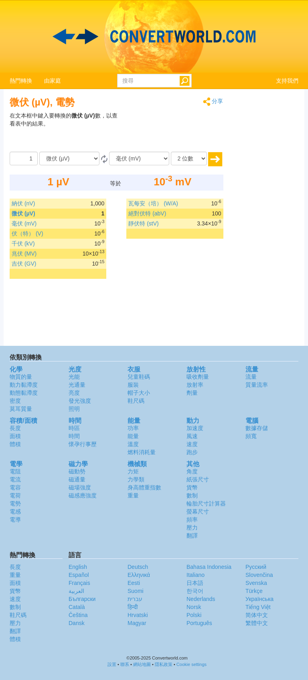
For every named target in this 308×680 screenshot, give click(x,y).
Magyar (137, 623)
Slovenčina (259, 575)
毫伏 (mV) (24, 223)
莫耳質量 (21, 409)
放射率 (194, 385)
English (78, 567)
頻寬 (251, 436)
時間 (74, 436)
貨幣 (192, 487)
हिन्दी (133, 607)
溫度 (133, 444)
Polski (193, 615)
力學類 (136, 479)
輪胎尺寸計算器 (206, 503)
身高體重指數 (144, 487)
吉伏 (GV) (24, 263)
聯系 (124, 664)
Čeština (78, 615)
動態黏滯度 (24, 393)
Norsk (193, 607)
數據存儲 (256, 428)
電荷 (15, 495)
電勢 (15, 503)
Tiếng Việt (258, 607)
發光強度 (80, 401)
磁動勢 (77, 471)
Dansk (77, 623)
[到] (139, 158)
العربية (76, 591)
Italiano (195, 575)
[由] (69, 158)
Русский (255, 567)
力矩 (133, 471)
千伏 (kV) (23, 243)
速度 (192, 444)
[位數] (189, 158)
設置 (111, 664)
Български (82, 599)
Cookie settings (191, 664)
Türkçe (254, 591)
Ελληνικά (139, 575)
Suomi (136, 591)
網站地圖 (142, 664)
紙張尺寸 (197, 479)
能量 (133, 436)
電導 (15, 519)
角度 (192, 471)
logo (154, 36)
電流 (15, 479)
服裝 (133, 385)
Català (77, 607)
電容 (15, 487)
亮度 (74, 393)
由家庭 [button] (52, 80)
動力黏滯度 (24, 385)
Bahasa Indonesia (208, 567)
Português (199, 623)
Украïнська (259, 599)
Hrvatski (138, 615)
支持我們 (287, 80)
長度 (15, 428)
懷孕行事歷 (83, 444)
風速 (192, 436)
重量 (133, 495)
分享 (213, 101)
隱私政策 (163, 664)
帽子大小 (139, 393)
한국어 (194, 591)
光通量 (77, 385)
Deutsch (138, 567)
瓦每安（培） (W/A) (153, 203)
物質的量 (21, 376)
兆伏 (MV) (24, 253)
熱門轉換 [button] (21, 80)
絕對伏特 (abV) (147, 213)
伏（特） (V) (27, 233)
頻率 (192, 519)
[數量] (24, 158)
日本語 (194, 583)
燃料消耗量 (142, 452)
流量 (251, 376)
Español (79, 575)
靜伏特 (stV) (143, 223)
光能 (74, 376)
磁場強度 (80, 487)
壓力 (192, 527)
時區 (74, 428)
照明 (74, 409)
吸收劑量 (197, 376)
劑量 (192, 393)
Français (79, 583)
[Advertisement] (173, 132)
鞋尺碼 (136, 401)
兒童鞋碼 (139, 376)
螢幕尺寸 (197, 511)
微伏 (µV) (23, 213)
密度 (15, 401)
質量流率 (256, 385)
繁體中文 (256, 623)
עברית (135, 599)
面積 (15, 436)
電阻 (15, 471)
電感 (15, 511)
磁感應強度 (83, 495)
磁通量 (77, 479)
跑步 (192, 452)
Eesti (134, 583)
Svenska (256, 583)
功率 (133, 428)
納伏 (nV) (23, 203)
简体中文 (256, 615)
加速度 (194, 428)
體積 (15, 444)
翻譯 (192, 535)
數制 (192, 495)
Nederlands (200, 599)
